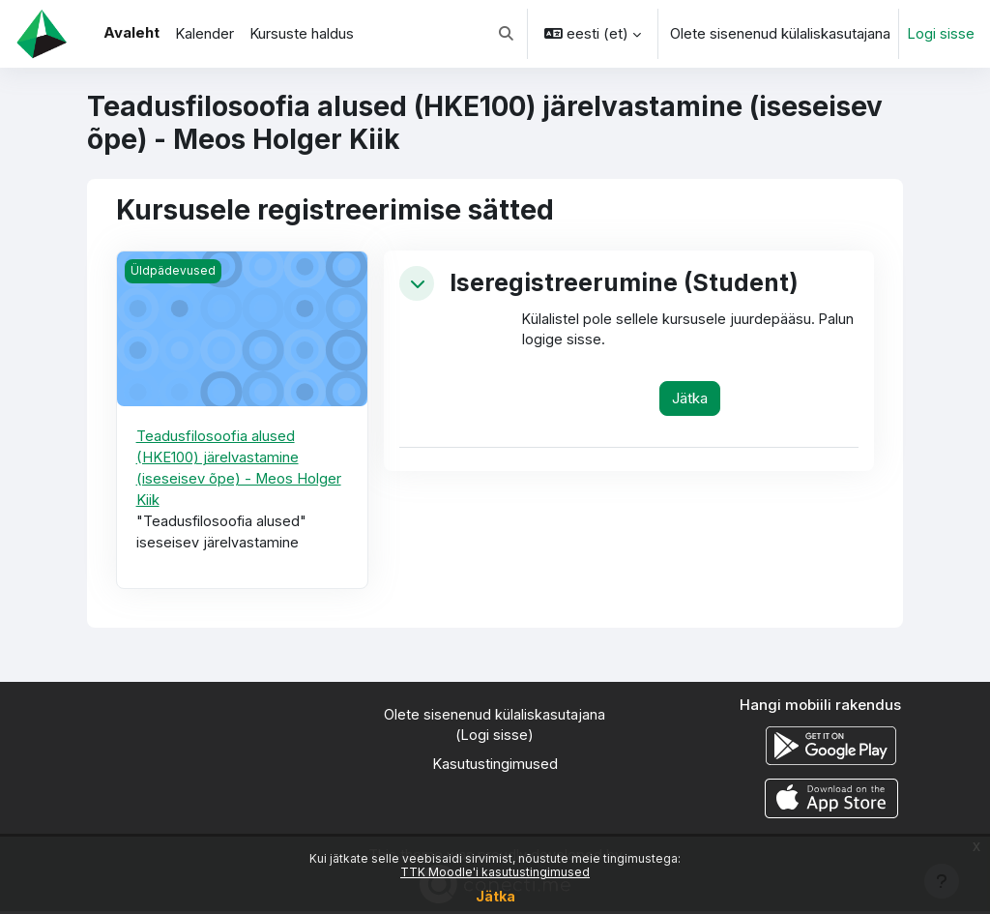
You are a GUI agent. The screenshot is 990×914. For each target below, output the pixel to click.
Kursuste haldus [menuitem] (301, 34)
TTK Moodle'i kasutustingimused (495, 872)
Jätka (495, 896)
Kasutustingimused (495, 768)
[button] (506, 34)
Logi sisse (941, 34)
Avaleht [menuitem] (131, 33)
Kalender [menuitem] (204, 34)
